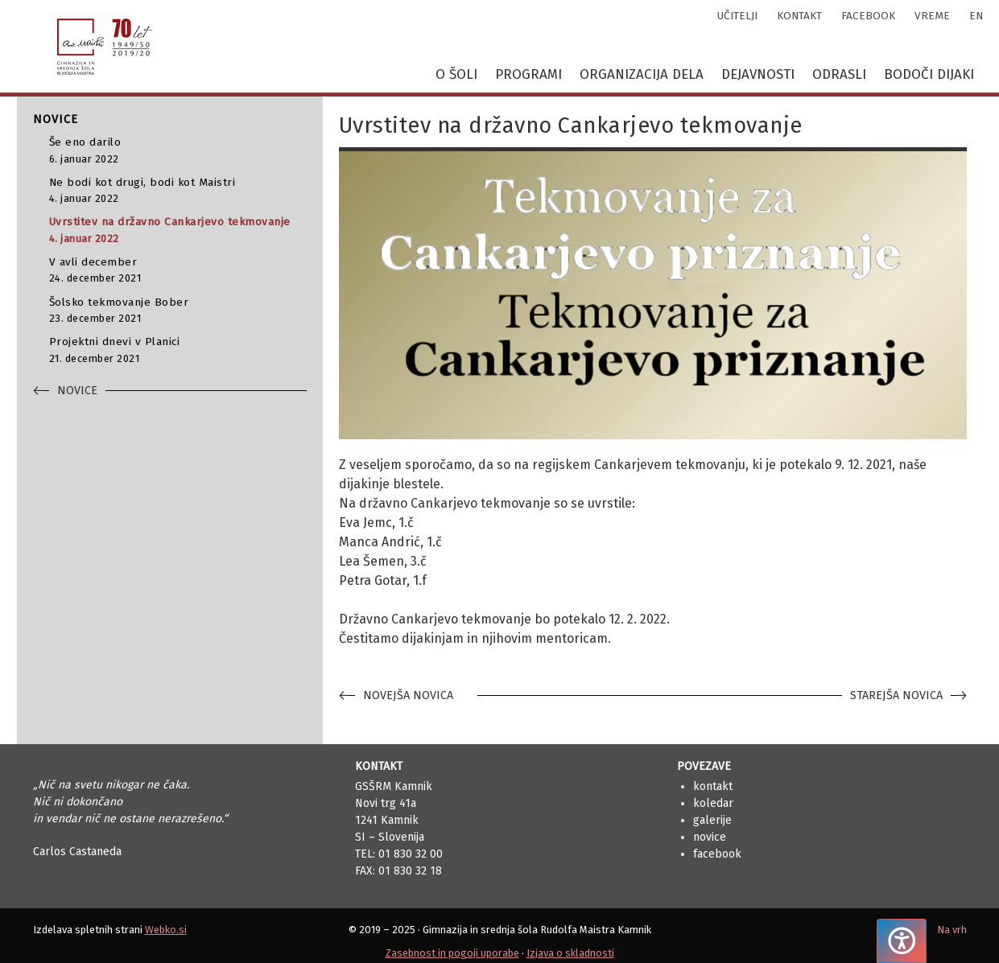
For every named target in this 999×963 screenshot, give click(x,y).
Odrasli (839, 74)
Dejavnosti (758, 74)
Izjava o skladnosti (570, 953)
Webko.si (166, 930)
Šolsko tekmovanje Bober (178, 311)
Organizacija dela (642, 74)
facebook (868, 16)
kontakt (799, 16)
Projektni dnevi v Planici (178, 350)
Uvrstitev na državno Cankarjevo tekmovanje (178, 230)
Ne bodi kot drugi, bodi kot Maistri (178, 191)
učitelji (737, 16)
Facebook (717, 854)
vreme (932, 16)
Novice (709, 837)
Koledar (713, 803)
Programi (528, 74)
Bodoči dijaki (929, 74)
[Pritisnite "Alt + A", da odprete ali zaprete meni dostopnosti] (902, 941)
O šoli (456, 74)
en (976, 16)
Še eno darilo (178, 151)
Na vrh (952, 930)
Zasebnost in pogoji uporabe (452, 953)
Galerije (712, 820)
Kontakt (713, 786)
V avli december (178, 270)
